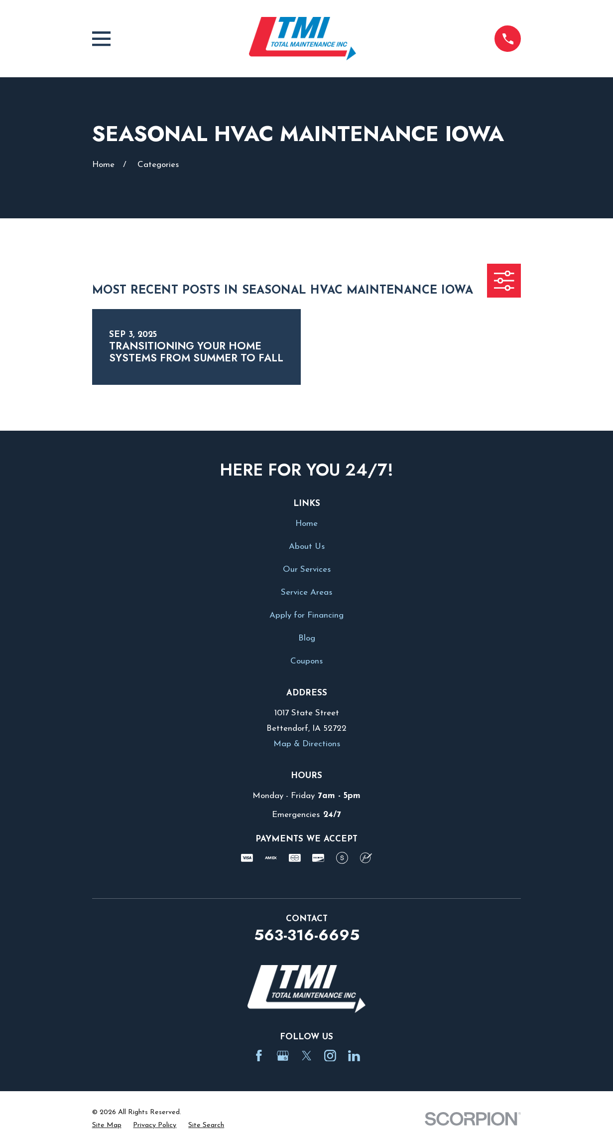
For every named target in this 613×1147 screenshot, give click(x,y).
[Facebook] (259, 1056)
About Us (307, 546)
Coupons (306, 661)
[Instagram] (330, 1056)
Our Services (307, 569)
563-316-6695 (307, 935)
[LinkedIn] (354, 1056)
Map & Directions (306, 744)
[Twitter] (307, 1056)
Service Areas (306, 592)
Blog (306, 638)
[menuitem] (107, 1125)
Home (306, 523)
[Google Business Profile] (283, 1056)
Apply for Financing (306, 615)
